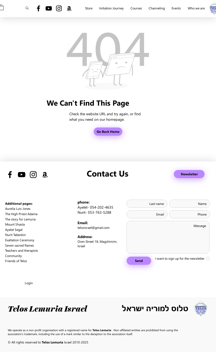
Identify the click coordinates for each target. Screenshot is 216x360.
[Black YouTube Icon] (49, 8)
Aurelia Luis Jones (17, 208)
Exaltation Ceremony (19, 240)
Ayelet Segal (13, 229)
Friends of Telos (16, 261)
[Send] (139, 261)
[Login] (28, 283)
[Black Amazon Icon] (69, 8)
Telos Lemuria (101, 330)
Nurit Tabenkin (15, 235)
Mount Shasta (15, 224)
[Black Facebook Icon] (38, 8)
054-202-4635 (101, 207)
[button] (196, 8)
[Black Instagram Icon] (59, 8)
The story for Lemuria (20, 219)
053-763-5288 (99, 212)
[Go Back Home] (108, 131)
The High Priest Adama (21, 214)
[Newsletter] (189, 174)
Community (13, 256)
